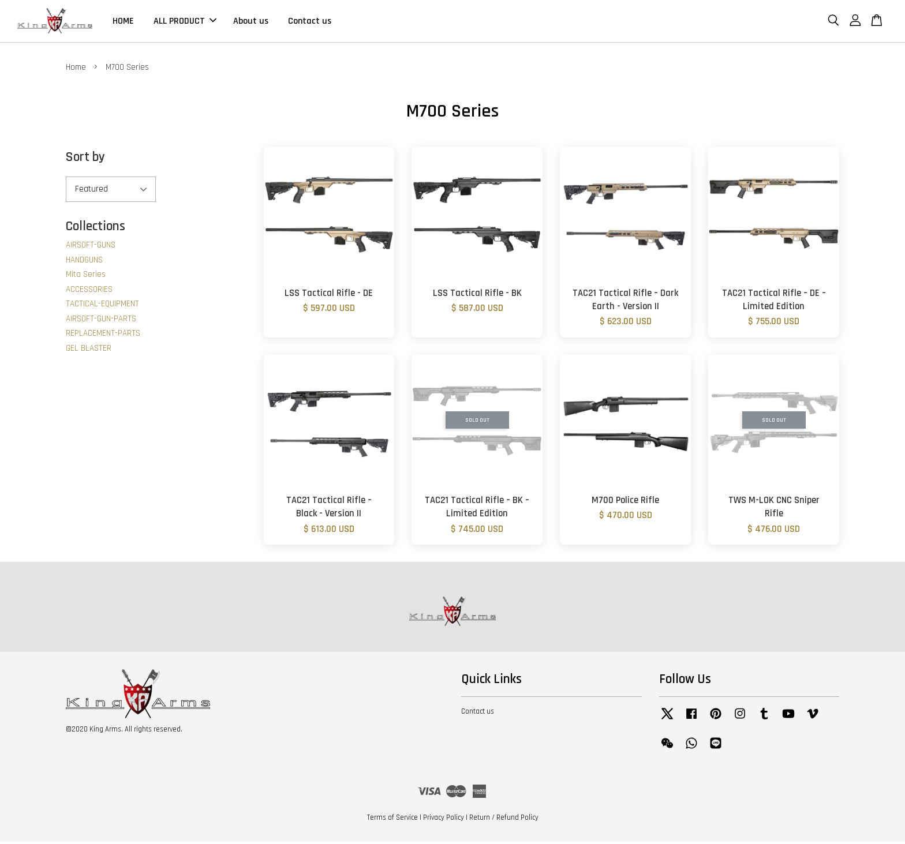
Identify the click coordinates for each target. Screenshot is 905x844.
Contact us (309, 22)
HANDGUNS (84, 262)
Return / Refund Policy (503, 819)
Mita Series (86, 276)
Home (76, 69)
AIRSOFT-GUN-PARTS (101, 321)
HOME (123, 22)
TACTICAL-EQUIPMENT (102, 306)
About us (250, 22)
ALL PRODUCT (185, 22)
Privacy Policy (443, 819)
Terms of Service (392, 819)
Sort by (85, 159)
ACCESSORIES (89, 291)
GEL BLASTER (88, 350)
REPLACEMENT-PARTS (103, 335)
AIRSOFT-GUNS (90, 247)
